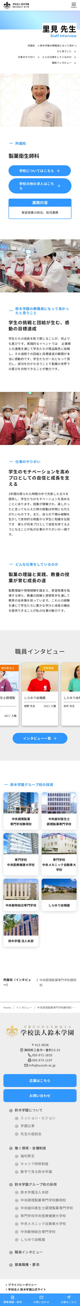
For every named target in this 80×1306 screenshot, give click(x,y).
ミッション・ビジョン (37, 1117)
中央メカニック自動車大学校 (43, 1223)
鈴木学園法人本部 (34, 1192)
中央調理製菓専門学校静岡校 (54, 1007)
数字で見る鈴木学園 (36, 1171)
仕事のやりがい (29, 57)
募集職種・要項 (27, 1264)
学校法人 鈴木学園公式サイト (25, 1289)
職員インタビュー (64, 62)
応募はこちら (69, 1299)
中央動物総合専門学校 (37, 1231)
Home (7, 1007)
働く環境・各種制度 (30, 1147)
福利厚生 (27, 1155)
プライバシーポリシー (21, 1285)
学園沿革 (27, 1125)
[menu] (74, 5)
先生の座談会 (30, 1133)
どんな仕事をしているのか (59, 57)
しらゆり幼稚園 (32, 1239)
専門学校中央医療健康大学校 (43, 1215)
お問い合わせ (41, 1299)
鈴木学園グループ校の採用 (36, 1184)
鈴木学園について (29, 1109)
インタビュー (24, 1007)
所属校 (34, 45)
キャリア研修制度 (34, 1163)
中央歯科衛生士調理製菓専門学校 (46, 1207)
